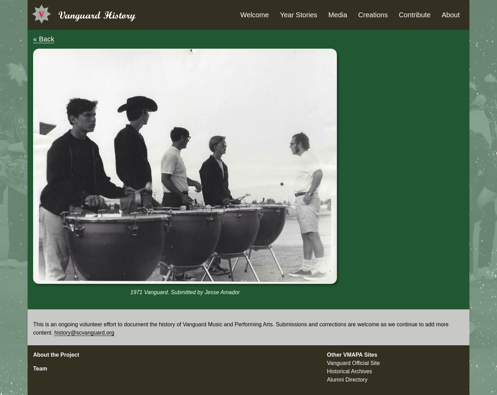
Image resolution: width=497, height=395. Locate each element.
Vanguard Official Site (353, 363)
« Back (43, 39)
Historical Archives (349, 371)
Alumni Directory (347, 380)
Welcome (254, 15)
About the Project (56, 355)
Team (40, 369)
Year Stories (298, 15)
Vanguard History (97, 15)
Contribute (414, 15)
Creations (373, 15)
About (451, 15)
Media (337, 15)
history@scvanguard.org (84, 333)
